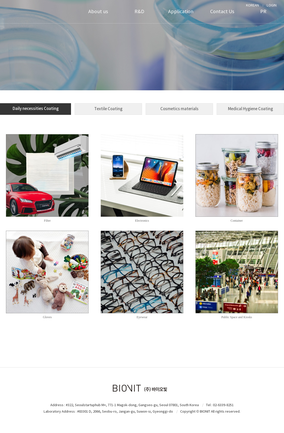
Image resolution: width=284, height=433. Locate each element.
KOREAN (252, 5)
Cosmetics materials (179, 108)
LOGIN (272, 5)
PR (263, 11)
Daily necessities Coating (36, 108)
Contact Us (222, 11)
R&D (139, 11)
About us (98, 11)
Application (180, 11)
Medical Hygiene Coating (250, 108)
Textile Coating (108, 108)
